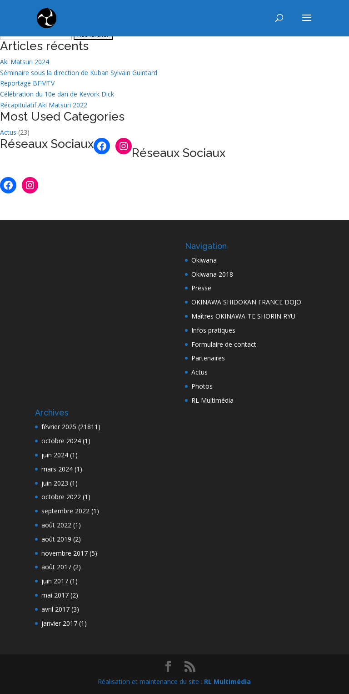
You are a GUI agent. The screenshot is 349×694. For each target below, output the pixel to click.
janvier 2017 (59, 623)
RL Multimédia (212, 400)
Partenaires (208, 358)
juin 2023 (54, 483)
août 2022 (56, 525)
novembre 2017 (64, 553)
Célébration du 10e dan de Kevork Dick (57, 94)
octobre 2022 (61, 496)
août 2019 (56, 539)
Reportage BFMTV (27, 83)
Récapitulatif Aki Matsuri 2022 (43, 105)
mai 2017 (55, 595)
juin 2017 (54, 581)
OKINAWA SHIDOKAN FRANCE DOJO (246, 302)
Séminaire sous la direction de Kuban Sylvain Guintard (78, 72)
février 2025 (58, 426)
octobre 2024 (61, 440)
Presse (201, 288)
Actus (8, 132)
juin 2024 (54, 455)
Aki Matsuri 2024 (24, 61)
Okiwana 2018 (212, 274)
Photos (202, 386)
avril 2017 (55, 609)
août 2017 (56, 566)
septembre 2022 (65, 511)
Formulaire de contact (223, 344)
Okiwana (204, 260)
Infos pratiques (213, 330)
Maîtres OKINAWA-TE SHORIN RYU (243, 316)
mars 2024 (57, 469)
